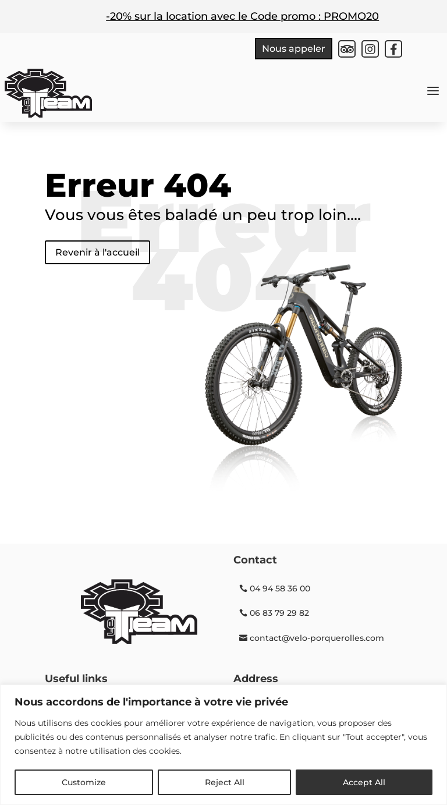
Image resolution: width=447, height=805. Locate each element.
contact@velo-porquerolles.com (317, 638)
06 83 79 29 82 (279, 613)
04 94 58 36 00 (280, 588)
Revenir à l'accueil (97, 252)
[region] (223, 745)
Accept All (364, 782)
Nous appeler (293, 48)
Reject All (224, 782)
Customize (84, 782)
